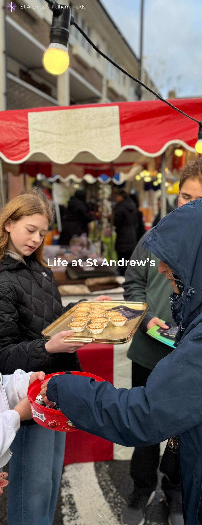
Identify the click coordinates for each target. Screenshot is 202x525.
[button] (101, 516)
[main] (101, 262)
